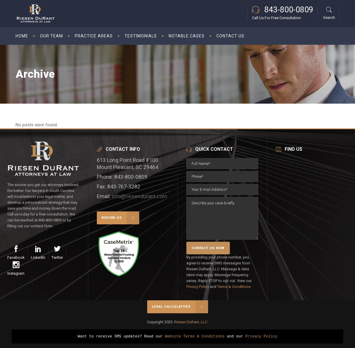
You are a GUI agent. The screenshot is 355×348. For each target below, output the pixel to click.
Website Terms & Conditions (195, 336)
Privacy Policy (197, 286)
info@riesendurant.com (139, 196)
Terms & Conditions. (234, 286)
